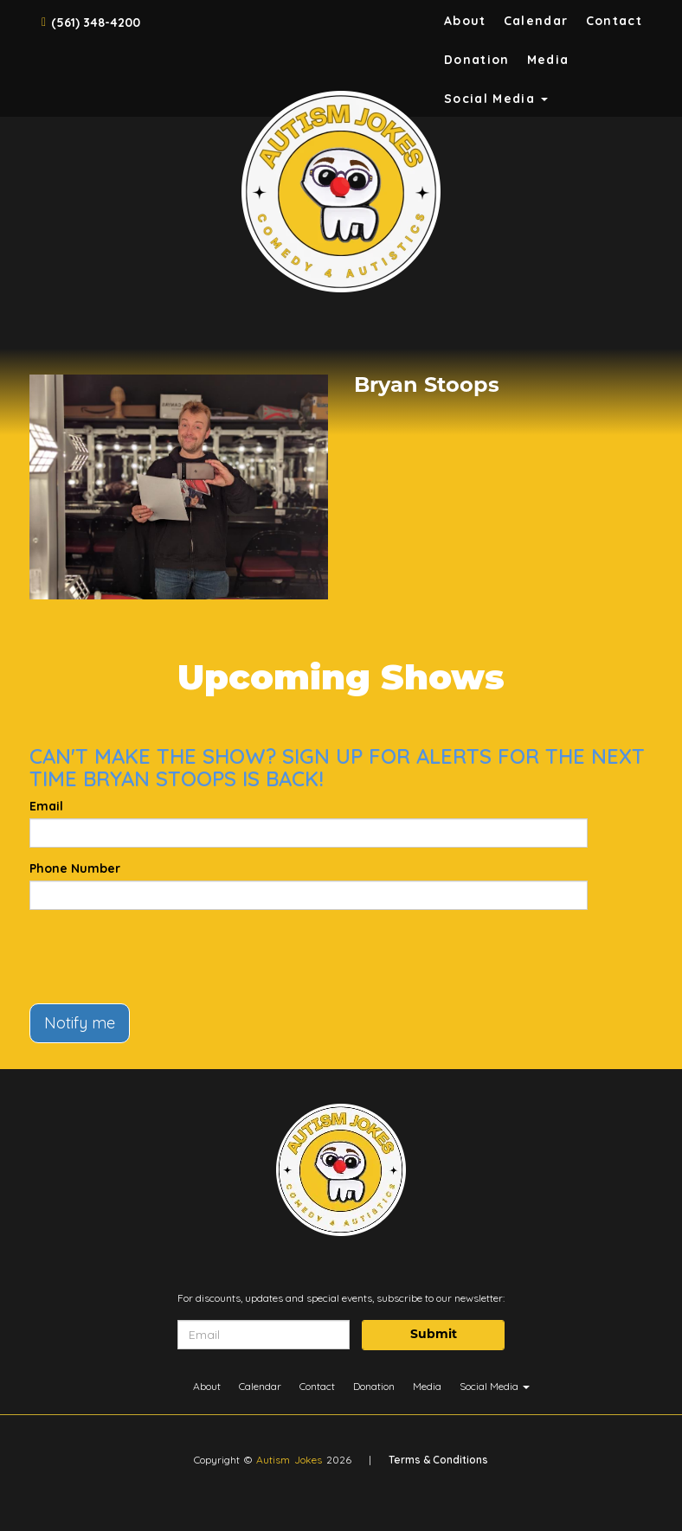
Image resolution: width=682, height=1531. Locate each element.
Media (548, 59)
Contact (614, 21)
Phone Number (74, 868)
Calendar (536, 21)
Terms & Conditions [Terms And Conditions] (438, 1459)
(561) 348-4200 (95, 22)
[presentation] (161, 956)
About (465, 21)
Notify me (79, 1023)
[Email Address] (263, 1334)
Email (46, 806)
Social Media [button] (496, 98)
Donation (477, 59)
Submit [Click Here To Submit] (433, 1335)
